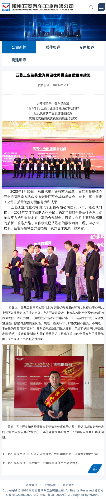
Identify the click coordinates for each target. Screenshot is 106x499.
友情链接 (50, 485)
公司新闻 (18, 47)
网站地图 (68, 485)
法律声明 (32, 485)
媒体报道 (53, 47)
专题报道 (86, 47)
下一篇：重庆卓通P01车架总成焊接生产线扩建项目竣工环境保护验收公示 (50, 454)
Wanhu (94, 495)
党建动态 (18, 59)
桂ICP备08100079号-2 (55, 495)
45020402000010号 (25, 495)
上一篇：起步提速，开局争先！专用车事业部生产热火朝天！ (41, 463)
